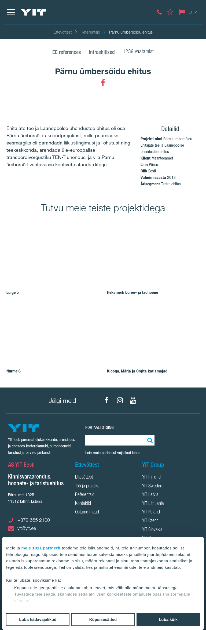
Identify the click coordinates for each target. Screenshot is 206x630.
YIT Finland (151, 477)
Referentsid (84, 495)
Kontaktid (83, 503)
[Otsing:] (149, 440)
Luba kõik (168, 619)
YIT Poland (151, 512)
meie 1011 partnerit (41, 548)
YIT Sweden (152, 486)
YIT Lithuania (153, 503)
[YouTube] (133, 400)
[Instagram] (120, 400)
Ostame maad (87, 512)
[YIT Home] (33, 12)
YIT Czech (150, 521)
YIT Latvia (150, 495)
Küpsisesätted (103, 619)
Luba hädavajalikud (37, 619)
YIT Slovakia (152, 529)
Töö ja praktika (87, 486)
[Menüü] (10, 12)
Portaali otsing (99, 427)
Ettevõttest (84, 477)
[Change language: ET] (189, 12)
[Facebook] (103, 82)
